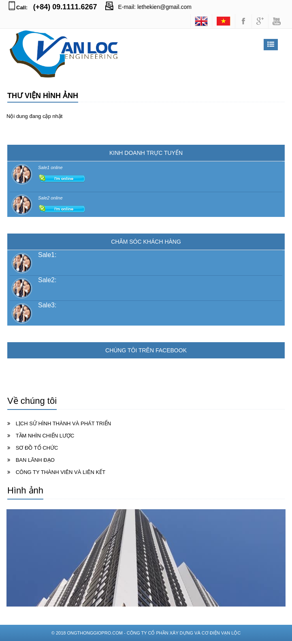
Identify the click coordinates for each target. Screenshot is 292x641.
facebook (243, 21)
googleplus (260, 21)
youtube (277, 21)
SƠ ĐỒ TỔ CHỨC (37, 448)
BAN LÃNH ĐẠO (35, 460)
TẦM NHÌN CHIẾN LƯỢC (45, 436)
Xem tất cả (269, 492)
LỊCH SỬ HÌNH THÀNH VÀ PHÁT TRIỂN (63, 423)
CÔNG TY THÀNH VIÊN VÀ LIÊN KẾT (61, 472)
